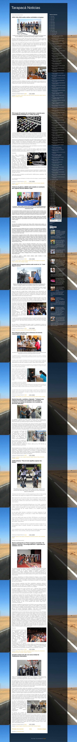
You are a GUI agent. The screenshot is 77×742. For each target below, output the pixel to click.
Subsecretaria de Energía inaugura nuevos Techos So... (58, 157)
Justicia (22, 183)
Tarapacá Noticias (25, 8)
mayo (53, 185)
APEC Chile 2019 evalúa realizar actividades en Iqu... (57, 36)
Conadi (22, 650)
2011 (52, 201)
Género (20, 260)
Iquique (40, 95)
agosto (53, 181)
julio (52, 182)
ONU (35, 260)
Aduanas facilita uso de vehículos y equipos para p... (58, 115)
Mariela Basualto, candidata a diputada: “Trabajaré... (57, 49)
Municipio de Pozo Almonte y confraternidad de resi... (57, 61)
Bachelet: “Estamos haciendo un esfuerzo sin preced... (57, 135)
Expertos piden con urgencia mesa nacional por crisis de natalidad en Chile (60, 260)
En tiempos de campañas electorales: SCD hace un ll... (58, 113)
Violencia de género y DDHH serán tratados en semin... (58, 41)
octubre (53, 34)
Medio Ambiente (18, 396)
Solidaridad (43, 536)
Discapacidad (27, 536)
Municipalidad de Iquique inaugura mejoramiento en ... (58, 145)
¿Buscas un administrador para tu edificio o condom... (57, 103)
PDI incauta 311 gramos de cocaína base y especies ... (58, 39)
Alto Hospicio (18, 95)
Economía (32, 95)
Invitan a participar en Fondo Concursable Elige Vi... (57, 64)
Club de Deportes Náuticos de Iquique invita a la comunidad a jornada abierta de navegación (60, 251)
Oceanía (13, 96)
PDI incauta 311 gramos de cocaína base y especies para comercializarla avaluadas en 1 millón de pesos (28, 113)
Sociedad (17, 96)
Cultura (25, 650)
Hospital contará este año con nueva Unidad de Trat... (58, 56)
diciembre (53, 31)
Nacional (44, 95)
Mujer (33, 260)
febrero (53, 190)
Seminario (17, 261)
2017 (52, 30)
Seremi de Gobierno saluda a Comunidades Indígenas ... (57, 155)
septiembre (54, 179)
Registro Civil (38, 260)
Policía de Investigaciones (28, 183)
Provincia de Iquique (36, 183)
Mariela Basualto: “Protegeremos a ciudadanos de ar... (58, 170)
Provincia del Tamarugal (31, 396)
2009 (52, 204)
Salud (37, 396)
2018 (52, 28)
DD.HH (17, 260)
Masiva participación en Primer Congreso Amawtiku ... (57, 54)
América (22, 95)
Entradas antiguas (41, 729)
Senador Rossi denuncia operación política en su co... (58, 150)
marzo (53, 188)
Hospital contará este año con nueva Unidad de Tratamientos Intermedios (25, 655)
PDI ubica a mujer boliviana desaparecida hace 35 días (57, 148)
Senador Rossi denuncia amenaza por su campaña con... (58, 111)
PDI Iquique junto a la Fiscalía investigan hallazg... (57, 165)
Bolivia (17, 650)
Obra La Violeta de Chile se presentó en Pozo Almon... (58, 106)
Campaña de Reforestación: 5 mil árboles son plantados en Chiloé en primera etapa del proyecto (60, 232)
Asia (27, 95)
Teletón (13, 537)
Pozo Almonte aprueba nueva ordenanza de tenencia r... (57, 46)
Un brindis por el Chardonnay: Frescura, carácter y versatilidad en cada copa (60, 299)
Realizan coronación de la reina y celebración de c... (57, 160)
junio (53, 184)
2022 (52, 22)
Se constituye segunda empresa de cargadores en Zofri (58, 98)
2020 (52, 25)
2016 (52, 193)
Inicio (30, 729)
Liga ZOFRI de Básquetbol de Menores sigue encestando (58, 59)
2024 (52, 19)
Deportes (23, 536)
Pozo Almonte (24, 396)
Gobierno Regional (25, 260)
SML (20, 261)
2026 (52, 16)
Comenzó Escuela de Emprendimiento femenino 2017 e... (58, 83)
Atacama (17, 536)
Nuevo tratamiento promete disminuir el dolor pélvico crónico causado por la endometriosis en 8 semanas (60, 270)
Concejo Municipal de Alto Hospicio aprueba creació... (58, 167)
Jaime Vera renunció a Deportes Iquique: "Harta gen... (57, 93)
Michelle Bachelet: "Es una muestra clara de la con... (58, 130)
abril (53, 187)
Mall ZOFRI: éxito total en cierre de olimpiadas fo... (58, 143)
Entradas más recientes (17, 729)
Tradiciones (29, 652)
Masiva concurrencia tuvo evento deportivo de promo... (57, 118)
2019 (52, 27)
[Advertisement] (29, 105)
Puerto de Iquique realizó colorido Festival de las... (57, 140)
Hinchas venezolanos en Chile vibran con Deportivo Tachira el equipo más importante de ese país (60, 241)
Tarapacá (20, 96)
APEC (25, 95)
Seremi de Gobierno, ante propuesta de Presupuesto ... (58, 172)
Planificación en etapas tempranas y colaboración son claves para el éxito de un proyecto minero (60, 309)
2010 (52, 203)
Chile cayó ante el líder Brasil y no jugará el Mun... (57, 138)
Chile (29, 95)
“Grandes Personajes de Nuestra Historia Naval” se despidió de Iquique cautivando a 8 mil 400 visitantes (60, 288)
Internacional (37, 95)
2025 (52, 17)
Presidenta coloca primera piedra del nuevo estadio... (58, 133)
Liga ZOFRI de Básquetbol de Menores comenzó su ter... (58, 88)
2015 (52, 195)
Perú (39, 650)
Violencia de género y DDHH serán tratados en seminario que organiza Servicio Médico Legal (28, 187)
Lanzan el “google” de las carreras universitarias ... (57, 73)
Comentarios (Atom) (20, 731)
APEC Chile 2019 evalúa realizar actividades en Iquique (28, 17)
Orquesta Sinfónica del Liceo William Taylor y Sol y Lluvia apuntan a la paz (60, 279)
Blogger (44, 738)
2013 (52, 198)
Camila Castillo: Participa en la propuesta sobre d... (57, 162)
